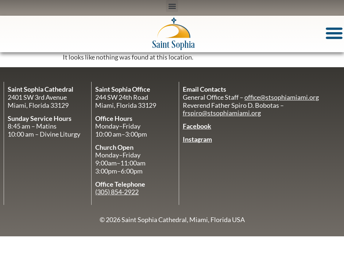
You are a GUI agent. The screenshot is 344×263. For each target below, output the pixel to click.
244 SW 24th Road (121, 97)
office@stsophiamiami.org (281, 97)
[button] (172, 6)
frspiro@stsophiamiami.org (222, 113)
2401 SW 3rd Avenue (37, 97)
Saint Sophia (173, 45)
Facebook (197, 126)
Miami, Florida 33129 (125, 105)
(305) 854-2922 (117, 192)
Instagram (197, 139)
